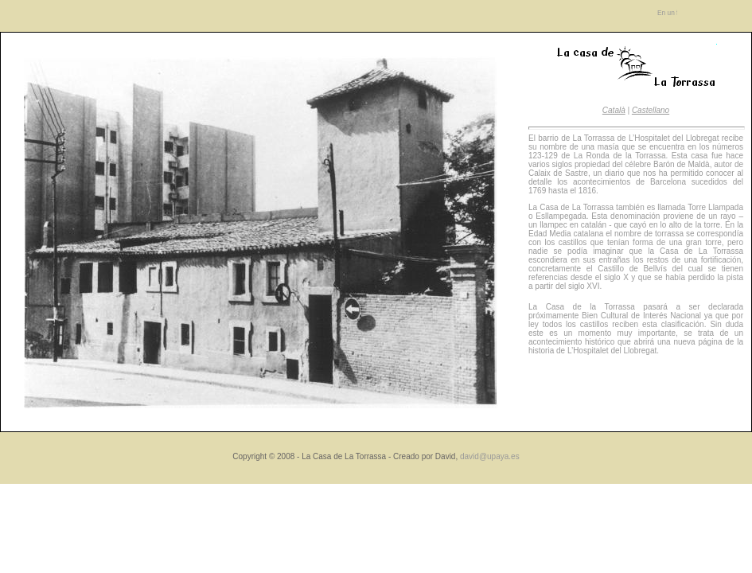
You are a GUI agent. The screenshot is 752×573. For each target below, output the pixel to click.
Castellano (650, 110)
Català (613, 110)
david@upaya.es (490, 456)
